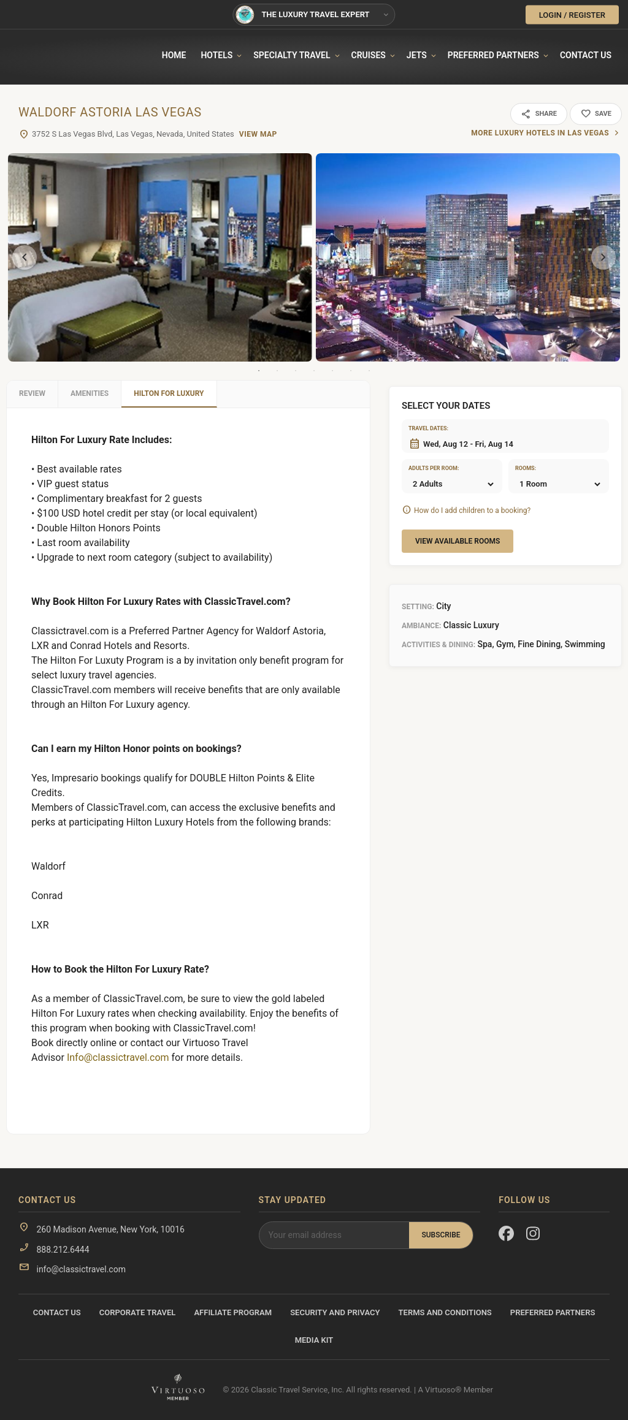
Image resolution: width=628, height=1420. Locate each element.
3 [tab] (295, 371)
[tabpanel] (160, 257)
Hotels (216, 55)
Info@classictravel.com (118, 1057)
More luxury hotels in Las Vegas (540, 133)
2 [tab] (277, 371)
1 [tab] (259, 371)
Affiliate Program (233, 1312)
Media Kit (314, 1340)
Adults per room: (423, 468)
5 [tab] (332, 371)
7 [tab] (369, 371)
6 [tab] (351, 371)
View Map (258, 134)
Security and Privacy (335, 1312)
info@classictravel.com (80, 1269)
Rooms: (525, 468)
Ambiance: (421, 625)
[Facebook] (506, 1236)
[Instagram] (534, 1236)
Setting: (418, 606)
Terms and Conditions (445, 1312)
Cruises (368, 55)
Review (32, 393)
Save (595, 114)
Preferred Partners (493, 55)
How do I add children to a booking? (472, 510)
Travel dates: (423, 428)
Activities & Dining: (438, 644)
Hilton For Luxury (169, 393)
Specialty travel (291, 55)
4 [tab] (314, 371)
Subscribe (440, 1235)
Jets (417, 55)
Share (539, 114)
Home (174, 55)
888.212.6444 (62, 1250)
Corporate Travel (137, 1312)
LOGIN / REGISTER (572, 14)
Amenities (90, 393)
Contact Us (585, 55)
